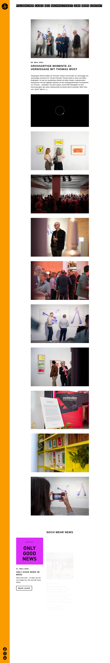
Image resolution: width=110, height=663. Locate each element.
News (85, 5)
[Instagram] (5, 653)
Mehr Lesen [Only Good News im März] (24, 598)
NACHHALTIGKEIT (62, 5)
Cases (39, 5)
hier (46, 89)
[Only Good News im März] (29, 560)
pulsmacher (25, 5)
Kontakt (96, 5)
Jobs (77, 5)
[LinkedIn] (5, 658)
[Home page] (5, 6)
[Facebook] (5, 649)
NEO (47, 5)
